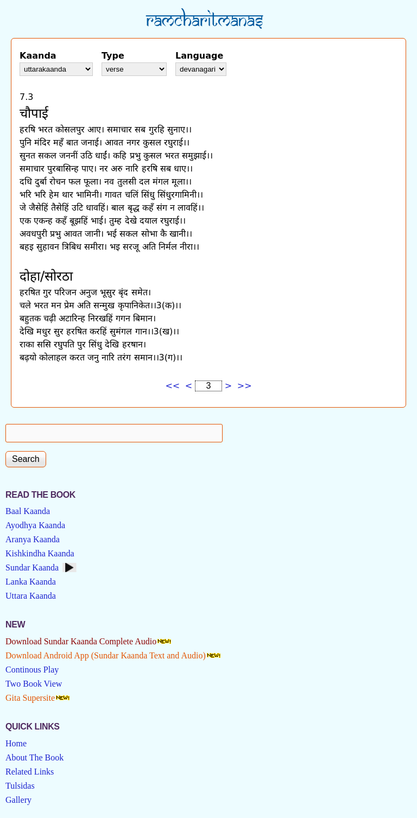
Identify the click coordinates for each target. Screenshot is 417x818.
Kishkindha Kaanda (39, 553)
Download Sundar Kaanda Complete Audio (80, 641)
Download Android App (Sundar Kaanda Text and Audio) (105, 655)
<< (172, 386)
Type (113, 55)
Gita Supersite (30, 697)
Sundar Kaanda (32, 567)
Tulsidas (20, 785)
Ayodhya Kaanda (35, 525)
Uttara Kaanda (30, 595)
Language (199, 55)
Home (16, 743)
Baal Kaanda (27, 511)
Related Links (29, 771)
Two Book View (33, 683)
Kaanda (38, 55)
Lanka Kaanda (30, 581)
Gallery (18, 799)
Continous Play (32, 669)
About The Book (34, 757)
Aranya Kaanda (32, 539)
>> (244, 386)
